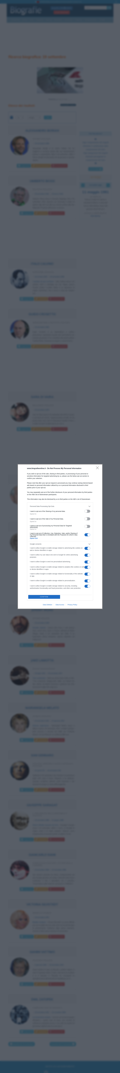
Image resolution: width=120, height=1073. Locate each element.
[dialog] (60, 536)
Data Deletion (47, 605)
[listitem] (60, 506)
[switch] (87, 511)
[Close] (98, 468)
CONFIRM (44, 597)
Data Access (60, 605)
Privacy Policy (72, 605)
